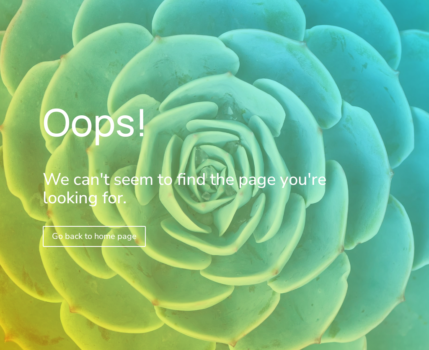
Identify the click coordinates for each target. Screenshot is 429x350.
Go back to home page (94, 236)
